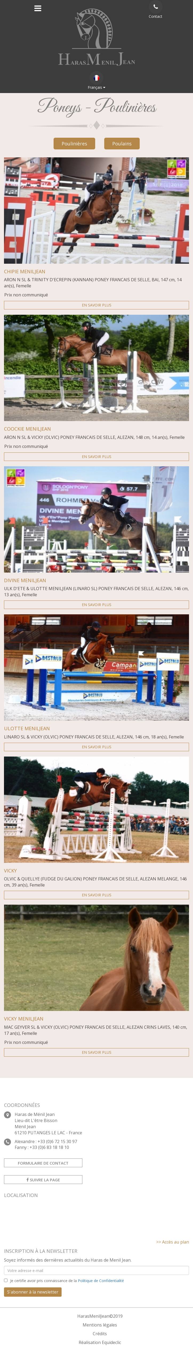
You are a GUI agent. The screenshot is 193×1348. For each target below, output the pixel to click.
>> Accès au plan (172, 1242)
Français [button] (96, 80)
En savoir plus (96, 305)
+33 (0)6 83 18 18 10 (49, 1147)
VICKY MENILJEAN (23, 1019)
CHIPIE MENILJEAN (24, 271)
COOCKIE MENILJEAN (27, 429)
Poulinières (74, 143)
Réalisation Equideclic (100, 1342)
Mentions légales (100, 1325)
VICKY (10, 871)
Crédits (100, 1334)
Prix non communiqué (26, 295)
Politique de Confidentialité (101, 1280)
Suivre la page (43, 1179)
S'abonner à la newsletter (32, 1292)
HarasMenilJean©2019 (100, 1316)
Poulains (122, 143)
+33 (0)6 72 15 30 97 (57, 1141)
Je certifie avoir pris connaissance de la (67, 1280)
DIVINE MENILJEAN (25, 580)
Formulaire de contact (43, 1163)
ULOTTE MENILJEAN (27, 728)
